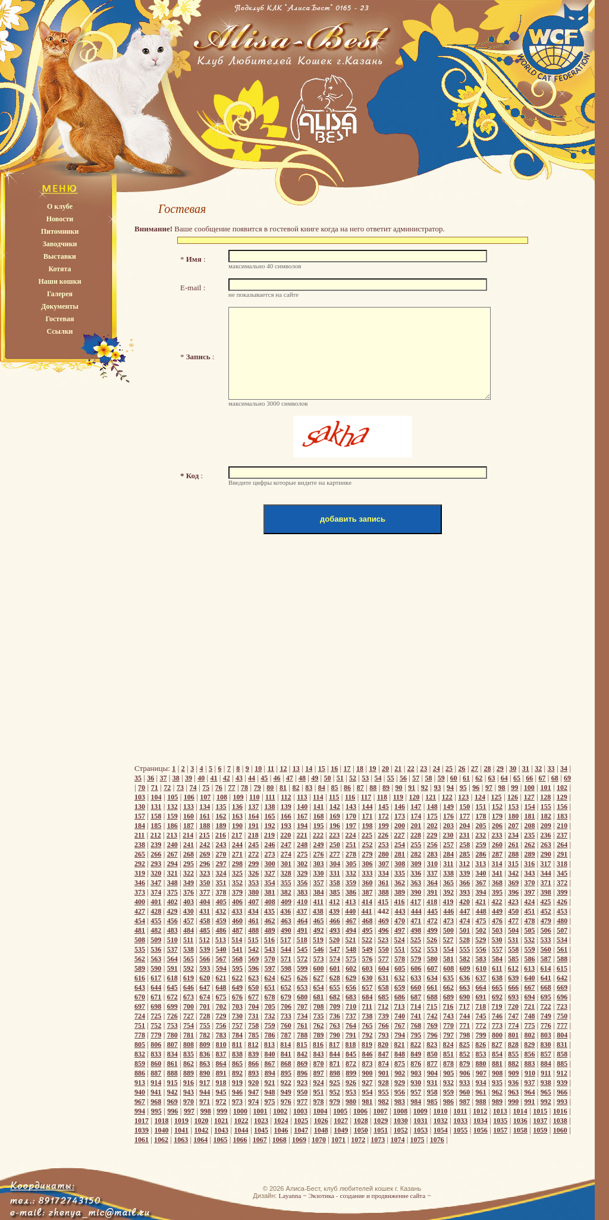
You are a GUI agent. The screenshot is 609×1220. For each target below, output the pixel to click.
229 (431, 835)
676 (237, 997)
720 (513, 1006)
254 (399, 844)
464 (302, 921)
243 (221, 844)
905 (448, 1073)
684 (367, 997)
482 (155, 930)
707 (302, 1006)
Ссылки (59, 331)
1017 (141, 1120)
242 (204, 844)
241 (188, 844)
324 (221, 873)
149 (448, 806)
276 (318, 854)
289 (530, 854)
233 (497, 835)
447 (465, 911)
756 (221, 1025)
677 (253, 997)
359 (351, 883)
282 (415, 854)
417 (415, 902)
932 (448, 1082)
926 (351, 1082)
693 (513, 997)
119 (398, 797)
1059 (540, 1130)
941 (155, 1092)
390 (415, 892)
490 (286, 930)
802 (530, 1035)
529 (480, 940)
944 (204, 1092)
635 (448, 978)
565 (188, 959)
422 (497, 902)
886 (139, 1073)
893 (253, 1073)
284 (448, 854)
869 (302, 1063)
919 (237, 1082)
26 (462, 768)
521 (351, 940)
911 (546, 1073)
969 (172, 1101)
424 (529, 902)
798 (464, 1035)
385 (334, 892)
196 (334, 825)
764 (351, 1025)
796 (432, 1035)
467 (351, 921)
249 (318, 844)
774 (513, 1025)
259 (481, 844)
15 (321, 768)
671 (155, 997)
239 (155, 844)
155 (546, 806)
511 (188, 940)
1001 (260, 1111)
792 (367, 1035)
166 (286, 816)
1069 (299, 1140)
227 (399, 835)
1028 (361, 1120)
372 (562, 883)
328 (286, 873)
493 (334, 930)
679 (286, 997)
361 (383, 883)
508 (139, 940)
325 (237, 873)
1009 (420, 1111)
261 (513, 844)
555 (464, 949)
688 (432, 997)
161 (204, 816)
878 (448, 1063)
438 (318, 911)
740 (399, 1016)
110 (254, 797)
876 (415, 1063)
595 (237, 968)
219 (269, 835)
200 (399, 825)
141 (318, 806)
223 (334, 835)
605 (399, 968)
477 (513, 921)
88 (372, 787)
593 (204, 968)
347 (155, 883)
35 (138, 778)
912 (562, 1073)
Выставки (59, 256)
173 (399, 816)
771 (464, 1025)
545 (302, 949)
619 (188, 978)
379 (237, 892)
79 (257, 787)
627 (318, 978)
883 (530, 1063)
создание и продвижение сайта (383, 1195)
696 (562, 997)
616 (139, 978)
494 (351, 930)
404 (204, 902)
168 (318, 816)
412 (334, 902)
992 (546, 1101)
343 (530, 873)
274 (286, 854)
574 (334, 959)
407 (253, 902)
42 (226, 778)
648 (221, 987)
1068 (279, 1140)
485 (204, 930)
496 (383, 930)
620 (204, 978)
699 (172, 1006)
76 (218, 787)
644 (155, 987)
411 (318, 902)
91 (411, 787)
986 (448, 1101)
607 (432, 968)
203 (448, 825)
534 (562, 940)
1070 (319, 1140)
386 (351, 892)
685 (383, 997)
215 (204, 835)
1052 (401, 1130)
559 (530, 949)
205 (481, 825)
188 (204, 825)
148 (432, 806)
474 (464, 921)
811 (237, 1044)
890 (204, 1073)
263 (546, 844)
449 (497, 911)
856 (530, 1054)
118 (382, 797)
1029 (380, 1120)
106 (189, 797)
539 (204, 949)
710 (351, 1006)
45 (264, 778)
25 (449, 768)
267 (172, 854)
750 (562, 1016)
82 (296, 787)
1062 (161, 1140)
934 (481, 1082)
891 (221, 1073)
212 (155, 835)
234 (513, 835)
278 (351, 854)
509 (155, 940)
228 (415, 835)
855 (513, 1054)
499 (432, 930)
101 (545, 787)
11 (271, 768)
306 (367, 864)
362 (399, 883)
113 (302, 797)
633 (415, 978)
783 (221, 1035)
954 (367, 1092)
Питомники (60, 231)
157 (139, 816)
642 (562, 978)
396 (513, 892)
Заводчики (60, 244)
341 (497, 873)
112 (286, 797)
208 (530, 825)
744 (464, 1016)
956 (399, 1092)
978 (318, 1101)
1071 (338, 1140)
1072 (358, 1140)
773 (497, 1025)
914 (155, 1082)
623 (253, 978)
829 (529, 1044)
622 (237, 978)
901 (383, 1073)
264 (562, 844)
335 (399, 873)
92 (424, 787)
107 (205, 797)
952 (334, 1092)
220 (285, 835)
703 (237, 1006)
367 (481, 883)
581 (448, 959)
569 (253, 959)
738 (367, 1016)
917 (204, 1082)
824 (448, 1044)
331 (334, 873)
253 (383, 844)
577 (383, 959)
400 (139, 902)
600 (318, 968)
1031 (420, 1120)
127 (529, 797)
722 (546, 1006)
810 (221, 1044)
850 (432, 1054)
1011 (460, 1111)
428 (155, 911)
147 (415, 806)
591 (172, 968)
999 (221, 1111)
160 (188, 816)
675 (221, 997)
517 (285, 940)
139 (286, 806)
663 (464, 987)
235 (529, 835)
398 (546, 892)
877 (432, 1063)
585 (513, 959)
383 (302, 892)
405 (221, 902)
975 (270, 1101)
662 (448, 987)
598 (286, 968)
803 (546, 1035)
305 (351, 864)
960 (464, 1092)
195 (318, 825)
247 (286, 844)
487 (237, 930)
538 (188, 949)
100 (529, 787)
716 (448, 1006)
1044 (241, 1130)
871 (334, 1063)
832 (139, 1054)
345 (562, 873)
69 (567, 778)
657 (367, 987)
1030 (401, 1120)
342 (513, 873)
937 (530, 1082)
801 (513, 1035)
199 (383, 825)
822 (415, 1044)
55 (390, 778)
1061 (141, 1140)
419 (448, 902)
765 (367, 1025)
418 (431, 902)
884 (546, 1063)
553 (432, 949)
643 (139, 987)
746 (497, 1016)
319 (139, 873)
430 (188, 911)
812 (253, 1044)
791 (351, 1035)
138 (270, 806)
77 (231, 787)
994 (139, 1111)
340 (481, 873)
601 (334, 968)
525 (415, 940)
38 (176, 778)
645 (172, 987)
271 (237, 854)
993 (562, 1101)
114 (318, 797)
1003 (300, 1111)
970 (188, 1101)
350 (204, 883)
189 (221, 825)
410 (302, 902)
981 (367, 1101)
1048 (321, 1130)
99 (514, 787)
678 (270, 997)
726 (172, 1016)
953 (351, 1092)
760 (286, 1025)
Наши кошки (59, 281)
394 (481, 892)
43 (239, 778)
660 (415, 987)
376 (188, 892)
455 (155, 921)
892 (237, 1073)
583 (481, 959)
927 (367, 1082)
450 (513, 911)
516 (269, 940)
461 (253, 921)
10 (258, 768)
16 (334, 768)
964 (530, 1092)
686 (399, 997)
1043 (221, 1130)
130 (139, 806)
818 (351, 1044)
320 (155, 873)
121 (430, 797)
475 (481, 921)
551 (399, 949)
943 (188, 1092)
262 (530, 844)
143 (351, 806)
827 (497, 1044)
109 (238, 797)
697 (139, 1006)
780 (172, 1035)
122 (447, 797)
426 (562, 902)
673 (188, 997)
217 (236, 835)
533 (546, 940)
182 (546, 816)
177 (464, 816)
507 (562, 930)
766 (383, 1025)
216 (220, 835)
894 (270, 1073)
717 (464, 1006)
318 (562, 864)
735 (318, 1016)
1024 (281, 1120)
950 (302, 1092)
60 (453, 778)
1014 (520, 1111)
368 (497, 883)
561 (562, 949)
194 (302, 825)
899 (351, 1073)
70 (141, 787)
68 (554, 778)
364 (432, 883)
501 (464, 930)
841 (286, 1054)
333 (367, 873)
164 (253, 816)
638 (497, 978)
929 (399, 1082)
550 (383, 949)
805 (139, 1044)
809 (204, 1044)
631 (383, 978)
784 (237, 1035)
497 (399, 930)
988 (481, 1101)
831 (562, 1044)
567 (221, 959)
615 (562, 968)
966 (562, 1092)
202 (432, 825)
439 (334, 911)
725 (155, 1016)
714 (415, 1006)
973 (237, 1101)
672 (172, 997)
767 (399, 1025)
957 (415, 1092)
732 (270, 1016)
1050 (361, 1130)
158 (155, 816)
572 (302, 959)
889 (188, 1073)
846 (367, 1054)
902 (399, 1073)
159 (172, 816)
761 (302, 1025)
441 (367, 911)
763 (334, 1025)
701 (204, 1006)
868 (286, 1063)
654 (318, 987)
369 (513, 883)
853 (481, 1054)
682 (334, 997)
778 (139, 1035)
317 (546, 864)
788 (302, 1035)
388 (383, 892)
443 (400, 911)
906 (465, 1073)
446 (448, 911)
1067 (260, 1140)
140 (302, 806)
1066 (240, 1140)
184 (139, 825)
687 (415, 997)
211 (139, 835)
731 (253, 1016)
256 (432, 844)
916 (188, 1082)
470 (399, 921)
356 (302, 883)
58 (428, 778)
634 (432, 978)
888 (172, 1073)
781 (188, 1035)
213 (172, 835)
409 (286, 902)
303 (318, 864)
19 (372, 768)
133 (188, 806)
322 (188, 873)
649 (237, 987)
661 (432, 987)
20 (385, 768)
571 (286, 959)
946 (237, 1092)
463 (286, 921)
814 (285, 1044)
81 (283, 787)
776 (546, 1025)
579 (415, 959)
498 (415, 930)
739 (383, 1016)
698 (155, 1006)
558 (513, 949)
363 (415, 883)
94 (450, 787)
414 (367, 902)
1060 (560, 1130)
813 (269, 1044)
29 (500, 768)
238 (139, 844)
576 (367, 959)
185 (155, 825)
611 (497, 968)
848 (399, 1054)
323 (204, 873)
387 (367, 892)
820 (383, 1044)
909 (513, 1073)
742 (432, 1016)
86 (347, 787)
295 (188, 864)
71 (154, 787)
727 (188, 1016)
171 (367, 816)
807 (172, 1044)
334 (383, 873)
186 (172, 825)
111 (270, 797)
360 (367, 883)
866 (253, 1063)
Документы (60, 306)
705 (270, 1006)
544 (286, 949)
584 (497, 959)
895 (286, 1073)
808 (188, 1044)
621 (221, 978)
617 (155, 978)
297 (221, 864)
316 (529, 864)
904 (432, 1073)
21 (397, 768)
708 (318, 1006)
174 (415, 816)
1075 (417, 1140)
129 (562, 797)
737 (351, 1016)
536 (155, 949)
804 (562, 1035)
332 (351, 873)
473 (448, 921)
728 (204, 1016)
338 (448, 873)
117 (366, 797)
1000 (240, 1111)
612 (513, 968)
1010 (441, 1111)
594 (221, 968)
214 (188, 835)
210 (562, 825)
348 (172, 883)
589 (139, 968)
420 (464, 902)
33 (551, 768)
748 (530, 1016)
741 (415, 1016)
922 (286, 1082)
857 (546, 1054)
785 (253, 1035)
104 (156, 797)
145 (383, 806)
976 (286, 1101)
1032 (441, 1120)
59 (441, 778)
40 (201, 778)
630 (367, 978)
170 (351, 816)
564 (172, 959)
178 (481, 816)
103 (139, 797)
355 (286, 883)
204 (464, 825)
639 (513, 978)
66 (529, 778)
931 (432, 1082)
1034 (480, 1120)
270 (221, 854)
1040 (162, 1130)
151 (481, 806)
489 (270, 930)
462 (270, 921)
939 (562, 1082)
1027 (341, 1120)
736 (334, 1016)
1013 (500, 1111)
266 (155, 854)
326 (253, 873)
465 (318, 921)
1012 (480, 1111)
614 (546, 968)
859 (139, 1063)
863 (204, 1063)
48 (302, 778)
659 (399, 987)
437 (302, 911)
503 (497, 930)
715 (431, 1006)
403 (188, 902)
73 (180, 787)
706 (286, 1006)
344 (546, 873)
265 (139, 854)
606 (416, 968)
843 (318, 1054)
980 (351, 1101)
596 (253, 968)
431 (204, 911)
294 (172, 864)
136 (237, 806)
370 (530, 883)
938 (546, 1082)
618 (172, 978)
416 (399, 902)
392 (448, 892)
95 (463, 787)
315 (513, 864)
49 (314, 778)
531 (513, 940)
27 (474, 768)
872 (351, 1063)
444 (416, 911)
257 (448, 844)
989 (497, 1101)
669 (562, 987)
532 (529, 940)
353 (253, 883)
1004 (320, 1111)
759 (270, 1025)
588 (562, 959)
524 (399, 940)
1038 (560, 1120)
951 (318, 1092)
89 (386, 787)
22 (411, 768)
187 (188, 825)
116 (350, 797)
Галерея (60, 294)
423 (513, 902)
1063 (181, 1140)
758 (253, 1025)
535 (139, 949)
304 (334, 864)
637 (481, 978)
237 (562, 835)
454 (139, 921)
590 (155, 968)
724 (139, 1016)
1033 (460, 1120)
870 (318, 1063)
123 (463, 797)
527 (448, 940)
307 (383, 864)
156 (562, 806)
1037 (540, 1120)
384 (318, 892)
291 (562, 854)
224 (351, 835)
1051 (380, 1130)
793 (383, 1035)
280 (383, 854)
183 (562, 816)
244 (237, 844)
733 (286, 1016)
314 (497, 864)
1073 (378, 1140)
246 (270, 844)
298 (237, 864)
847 (383, 1054)
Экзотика (321, 1195)
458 (204, 921)
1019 (181, 1120)
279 (367, 854)
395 (497, 892)
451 (530, 911)
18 (359, 768)
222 (318, 835)
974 (253, 1101)
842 (302, 1054)
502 (481, 930)
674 (204, 997)
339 (464, 873)
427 (139, 911)
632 (399, 978)
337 (432, 873)
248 (302, 844)
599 (302, 968)
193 (286, 825)
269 (204, 854)
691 (481, 997)
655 (334, 987)
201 (415, 825)
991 (530, 1101)
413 (351, 902)
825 (464, 1044)
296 (204, 864)
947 (253, 1092)
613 (529, 968)
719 (497, 1006)
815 (302, 1044)
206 (497, 825)
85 (334, 787)
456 (172, 921)
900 (367, 1073)
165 (270, 816)
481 (139, 930)
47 (289, 778)
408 (270, 902)
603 (367, 968)
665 (497, 987)
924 (318, 1082)
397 (530, 892)
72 (167, 787)
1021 (221, 1120)
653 (302, 987)
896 (302, 1073)
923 (302, 1082)
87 (360, 787)
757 (237, 1025)
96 (475, 787)
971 (204, 1101)
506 (546, 930)
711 (367, 1006)
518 (302, 940)
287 (497, 854)
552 (415, 949)
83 (308, 787)
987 (464, 1101)
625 (286, 978)
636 (464, 978)
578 (399, 959)
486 (221, 930)
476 (497, 921)
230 (448, 835)
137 (253, 806)
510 (172, 940)
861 (172, 1063)
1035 (500, 1120)
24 (436, 768)
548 (351, 949)
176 (448, 816)
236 (546, 835)
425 (546, 902)
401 (155, 902)
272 (253, 854)
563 (155, 959)
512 (204, 940)
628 (334, 978)
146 (399, 806)
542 (253, 949)
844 (334, 1054)
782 (204, 1035)
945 (221, 1092)
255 (415, 844)
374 (155, 892)
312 (464, 864)
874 (383, 1063)
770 (448, 1025)
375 (172, 892)
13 (296, 768)
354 (270, 883)
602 (351, 968)
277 (334, 854)
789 (318, 1035)
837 (221, 1054)
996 (172, 1111)
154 (530, 806)
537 (172, 949)
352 (237, 883)
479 (546, 921)
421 (480, 902)
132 (172, 806)
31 (525, 768)
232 (480, 835)
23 (423, 768)
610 (481, 968)
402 (172, 902)
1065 (220, 1140)
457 (188, 921)
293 (155, 864)
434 (253, 911)
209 (546, 825)
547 (334, 949)
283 (432, 854)
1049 (341, 1130)
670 (139, 997)
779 (155, 1035)
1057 (500, 1130)
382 (286, 892)
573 (318, 959)
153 (513, 806)
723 (562, 1006)
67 (542, 778)
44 (251, 778)
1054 (441, 1130)
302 (302, 864)
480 (562, 921)
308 (399, 864)
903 (416, 1073)
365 (448, 883)
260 (497, 844)
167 (302, 816)
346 (139, 883)
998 (205, 1111)
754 (188, 1025)
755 (204, 1025)
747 (513, 1016)
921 (270, 1082)
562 (139, 959)
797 (448, 1035)
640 (530, 978)
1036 (520, 1120)
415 (383, 902)
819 (367, 1044)
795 (415, 1035)
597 (270, 968)
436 (285, 911)
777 (562, 1025)
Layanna (289, 1195)
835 (188, 1054)
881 (497, 1063)
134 (204, 806)
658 (383, 987)
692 (497, 997)
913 (139, 1082)
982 (383, 1101)
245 (253, 844)
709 (334, 1006)
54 (377, 778)
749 (546, 1016)
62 (478, 778)
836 (204, 1054)
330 (318, 873)
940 (139, 1092)
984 (415, 1101)
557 (497, 949)
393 (464, 892)
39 (188, 778)
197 (351, 825)
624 (270, 978)
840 (270, 1054)
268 (188, 854)
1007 (380, 1111)
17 (347, 768)
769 (432, 1025)
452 (546, 911)
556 (481, 949)
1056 (480, 1130)
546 (318, 949)
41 (213, 778)
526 (431, 940)
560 (546, 949)
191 (253, 825)
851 (448, 1054)
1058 (520, 1130)
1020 (201, 1120)
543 (270, 949)
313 (480, 864)
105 (172, 797)
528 (464, 940)
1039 (141, 1130)
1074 (397, 1140)
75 (205, 787)
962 (497, 1092)
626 (302, 978)
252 (367, 844)
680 (302, 997)
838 (237, 1054)
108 (221, 797)
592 (188, 968)
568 (237, 959)
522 (367, 940)
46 (277, 778)
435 (269, 911)
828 (513, 1044)
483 (172, 930)
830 (546, 1044)
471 (415, 921)
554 (448, 949)
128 (545, 797)
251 (351, 844)
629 (351, 978)
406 (237, 902)
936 (513, 1082)
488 (253, 930)
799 (481, 1035)
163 (237, 816)
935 (497, 1082)
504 (513, 930)
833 (155, 1054)
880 (481, 1063)
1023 (261, 1120)
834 (172, 1054)
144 (367, 806)
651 (270, 987)
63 (491, 778)
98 (502, 787)
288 (513, 854)
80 (270, 787)
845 (351, 1054)
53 (365, 778)
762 (318, 1025)
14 (308, 768)
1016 (560, 1111)
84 (321, 787)
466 (334, 921)
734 (302, 1016)
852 (464, 1054)
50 (327, 778)
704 (253, 1006)
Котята (59, 269)
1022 (241, 1120)
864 (221, 1063)
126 (512, 797)
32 (538, 768)
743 (448, 1016)
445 (432, 911)
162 (221, 816)
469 (383, 921)
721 (529, 1006)
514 (236, 940)
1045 (261, 1130)
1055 (460, 1130)
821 (399, 1044)
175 (432, 816)
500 (448, 930)
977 (302, 1101)
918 (221, 1082)
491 (302, 930)
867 (270, 1063)
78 (244, 787)
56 (403, 778)
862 (188, 1063)
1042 (201, 1130)
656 (351, 987)
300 (270, 864)
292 (139, 864)
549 (367, 949)
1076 (437, 1140)
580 (432, 959)
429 (172, 911)
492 (318, 930)
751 (139, 1025)
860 (155, 1063)
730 (237, 1016)
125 (496, 797)
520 (334, 940)
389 (399, 892)
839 (253, 1054)
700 (188, 1006)
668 (546, 987)
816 (318, 1044)
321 (172, 873)
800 (497, 1035)
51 (340, 778)
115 (334, 797)
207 (513, 825)
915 (172, 1082)
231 (464, 835)
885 (562, 1063)
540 (221, 949)
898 (334, 1073)
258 (464, 844)
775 (530, 1025)
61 (466, 778)
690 (464, 997)
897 (318, 1073)
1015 (540, 1111)
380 (253, 892)
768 (415, 1025)
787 (286, 1035)
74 (193, 787)
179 (497, 816)
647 (204, 987)
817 (334, 1044)
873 (367, 1063)
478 (530, 921)
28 (487, 768)
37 (163, 778)
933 (464, 1082)
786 (270, 1035)
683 (351, 997)
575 (351, 959)
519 (318, 940)
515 (253, 940)
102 (562, 787)
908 (497, 1073)
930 (415, 1082)
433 (237, 911)
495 (367, 930)
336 (415, 873)
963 (513, 1092)
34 (563, 768)
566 (204, 959)
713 (399, 1006)
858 (562, 1054)
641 (546, 978)
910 (530, 1073)
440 (350, 911)
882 (513, 1063)
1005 (340, 1111)
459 (221, 921)
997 (189, 1111)
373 (139, 892)
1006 (360, 1111)
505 (530, 930)
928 (383, 1082)
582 (464, 959)
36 (150, 778)
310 (432, 864)
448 (481, 911)
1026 (321, 1120)
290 (546, 854)
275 (302, 854)
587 (546, 959)
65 (516, 778)
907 (481, 1073)
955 (383, 1092)
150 (464, 806)
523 (383, 940)
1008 (400, 1111)
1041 (181, 1130)
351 (221, 883)
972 (221, 1101)
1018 (162, 1120)
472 (432, 921)
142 (334, 806)
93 (437, 787)
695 (546, 997)
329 (302, 873)
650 (253, 987)
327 (270, 873)
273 (270, 854)
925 (334, 1082)
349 (188, 883)
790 (334, 1035)
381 (270, 892)
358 (334, 883)
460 (237, 921)
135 (221, 806)
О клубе (60, 206)
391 (432, 892)
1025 (301, 1120)
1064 (200, 1140)
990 (513, 1101)
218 (253, 835)
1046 (281, 1130)
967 (139, 1101)
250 (334, 844)
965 (546, 1092)
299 (253, 864)
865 (237, 1063)
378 (221, 892)
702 (221, 1006)
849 (415, 1054)
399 (562, 892)
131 (155, 806)
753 (172, 1025)
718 (480, 1006)
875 (399, 1063)
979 (334, 1101)
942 (172, 1092)
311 (448, 864)
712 (383, 1006)
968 (155, 1101)
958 (432, 1092)
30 (512, 768)
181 (530, 816)
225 (367, 835)
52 (352, 778)
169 (334, 816)
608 (448, 968)
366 (464, 883)
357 (318, 883)
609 (465, 968)
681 (318, 997)
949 (286, 1092)
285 (464, 854)
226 (383, 835)
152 (497, 806)
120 (414, 797)
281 (399, 854)
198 (367, 825)
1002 (280, 1111)
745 (481, 1016)
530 (497, 940)
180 (513, 816)
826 (480, 1044)
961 (481, 1092)
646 (188, 987)
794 (399, 1035)
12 (283, 768)
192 (270, 825)
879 (464, 1063)
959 (448, 1092)
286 (481, 854)
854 (497, 1054)
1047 (301, 1130)
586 (530, 959)
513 (220, 940)
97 (488, 787)
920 (253, 1082)
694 (530, 997)
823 (431, 1044)
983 (399, 1101)
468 (367, 921)
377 (204, 892)
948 (270, 1092)
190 (237, 825)
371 (546, 883)
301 (286, 864)
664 (481, 987)
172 (383, 816)
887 (155, 1073)
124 (480, 797)
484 (188, 930)
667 (530, 987)
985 (432, 1101)
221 (302, 835)
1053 (420, 1130)
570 (270, 959)
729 (221, 1016)
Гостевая (59, 319)
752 (155, 1025)
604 (383, 968)
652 (286, 987)
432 (220, 911)
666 (513, 987)
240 (172, 844)
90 (399, 787)
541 (237, 949)
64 (504, 778)
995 (156, 1111)
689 (448, 997)
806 (155, 1044)
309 (416, 864)
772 (481, 1025)
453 (562, 911)
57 (415, 778)
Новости (60, 219)
